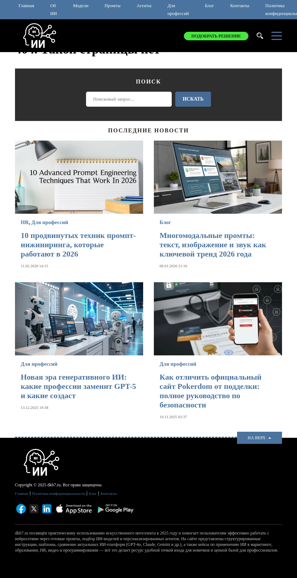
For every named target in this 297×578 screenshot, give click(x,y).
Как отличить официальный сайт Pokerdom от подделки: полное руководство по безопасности (211, 390)
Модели (80, 5)
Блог (209, 5)
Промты (113, 5)
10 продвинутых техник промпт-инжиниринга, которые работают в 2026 (78, 244)
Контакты (240, 5)
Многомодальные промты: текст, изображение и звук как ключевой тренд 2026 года (213, 244)
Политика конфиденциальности (58, 493)
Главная (26, 5)
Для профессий (178, 9)
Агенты (143, 5)
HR (25, 222)
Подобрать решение (216, 36)
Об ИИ (53, 9)
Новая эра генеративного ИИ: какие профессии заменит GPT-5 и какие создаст (78, 386)
